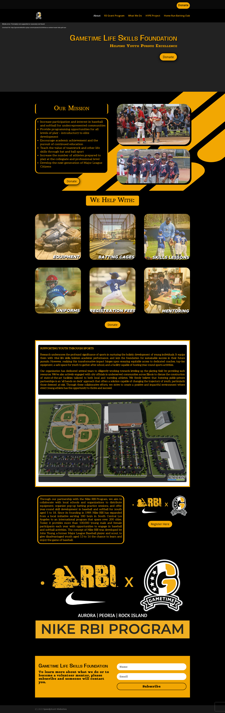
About (97, 16)
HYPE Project (153, 16)
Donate (183, 5)
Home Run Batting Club (177, 16)
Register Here (160, 524)
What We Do (135, 16)
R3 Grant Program (114, 16)
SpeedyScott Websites (55, 709)
